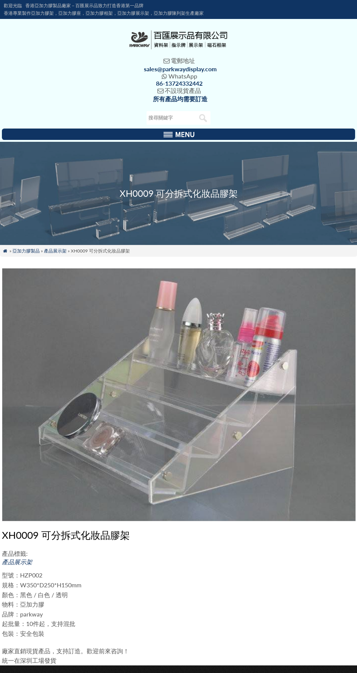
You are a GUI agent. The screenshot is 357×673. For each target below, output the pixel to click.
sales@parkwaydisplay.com (180, 68)
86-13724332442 (179, 83)
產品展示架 (55, 251)
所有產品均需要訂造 (180, 98)
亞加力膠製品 (26, 251)
